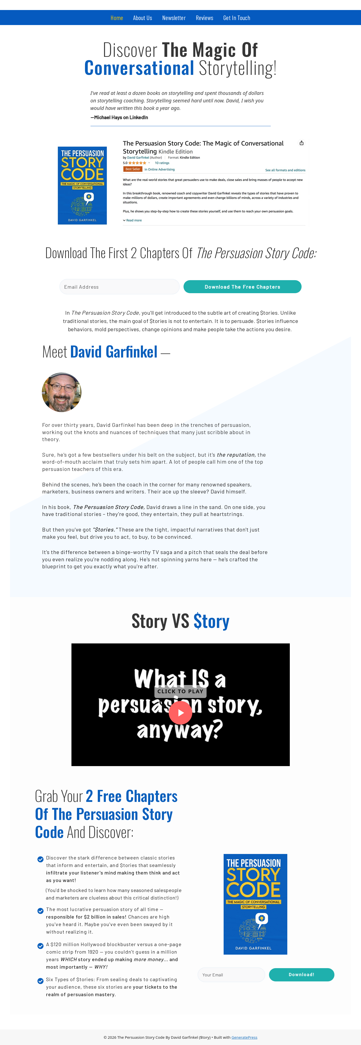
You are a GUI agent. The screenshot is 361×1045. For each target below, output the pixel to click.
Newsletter (174, 17)
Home (117, 17)
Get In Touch (236, 17)
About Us (142, 17)
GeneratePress (244, 1037)
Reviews (205, 17)
